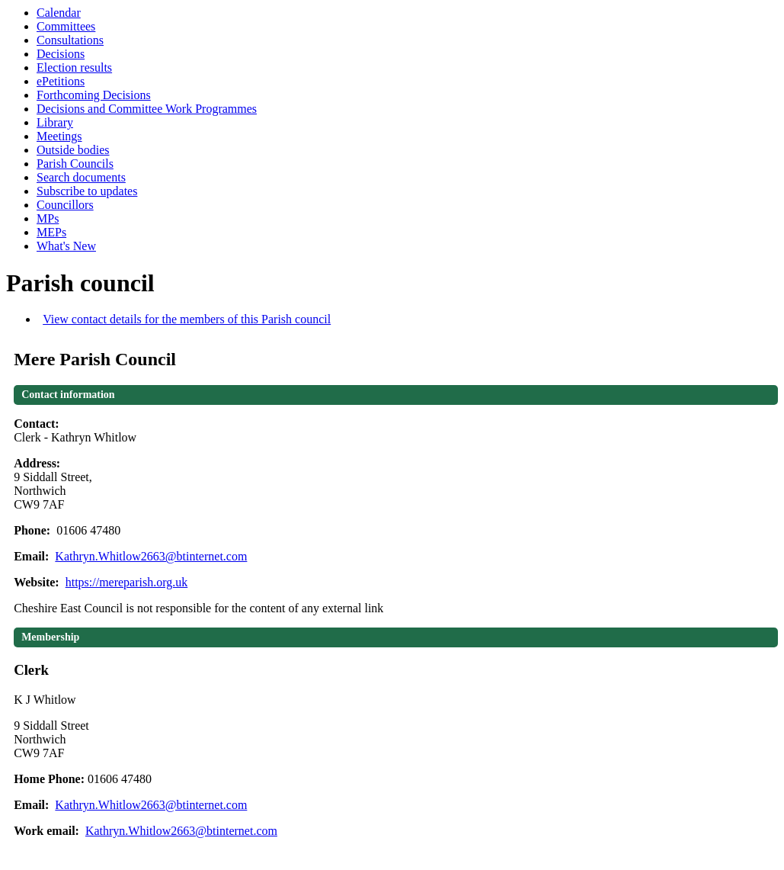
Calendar (59, 12)
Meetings (59, 136)
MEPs (51, 232)
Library (55, 122)
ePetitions (61, 81)
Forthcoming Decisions (94, 94)
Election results (74, 67)
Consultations (70, 40)
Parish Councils (75, 163)
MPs (48, 218)
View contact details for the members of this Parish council (187, 319)
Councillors (65, 204)
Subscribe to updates (87, 191)
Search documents (81, 177)
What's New (66, 245)
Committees (66, 26)
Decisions (61, 53)
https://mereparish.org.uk (127, 582)
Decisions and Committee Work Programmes (147, 108)
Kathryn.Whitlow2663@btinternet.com (151, 556)
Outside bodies (73, 149)
